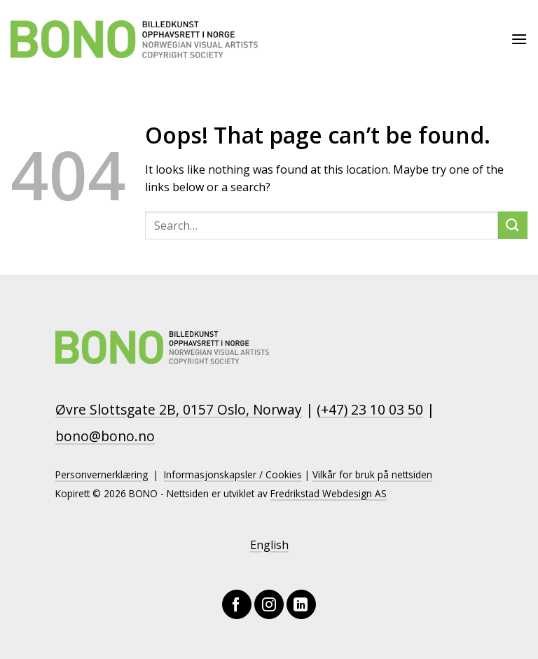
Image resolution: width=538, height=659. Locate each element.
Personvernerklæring (101, 474)
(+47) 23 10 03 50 (370, 409)
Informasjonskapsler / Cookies (233, 474)
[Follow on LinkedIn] (301, 604)
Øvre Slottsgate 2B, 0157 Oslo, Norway (178, 409)
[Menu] (519, 39)
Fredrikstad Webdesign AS (328, 493)
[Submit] (512, 225)
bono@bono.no (105, 435)
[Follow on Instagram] (269, 604)
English (269, 545)
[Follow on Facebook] (236, 604)
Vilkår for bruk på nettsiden (372, 474)
